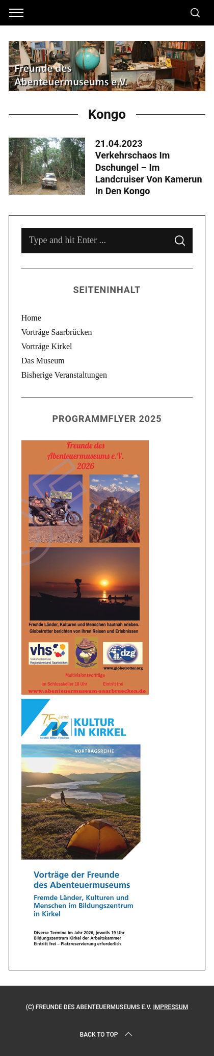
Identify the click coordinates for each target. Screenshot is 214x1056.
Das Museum (43, 360)
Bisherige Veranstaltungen (64, 375)
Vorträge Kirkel (46, 346)
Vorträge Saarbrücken (56, 332)
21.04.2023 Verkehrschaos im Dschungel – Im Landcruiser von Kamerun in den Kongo (148, 167)
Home (31, 317)
